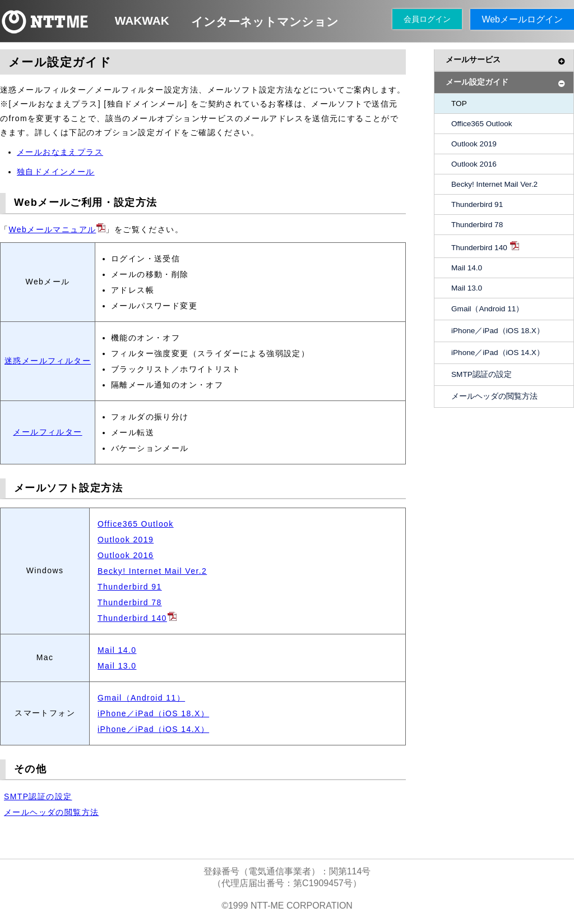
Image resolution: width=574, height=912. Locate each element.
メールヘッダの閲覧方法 (51, 812)
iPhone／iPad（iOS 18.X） (153, 713)
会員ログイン (427, 19)
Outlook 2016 (126, 555)
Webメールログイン (522, 19)
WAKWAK (142, 20)
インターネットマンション (265, 21)
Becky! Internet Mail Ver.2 (152, 570)
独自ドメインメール (56, 171)
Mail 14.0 (117, 650)
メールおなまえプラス (60, 152)
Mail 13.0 (117, 665)
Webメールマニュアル (56, 229)
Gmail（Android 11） (141, 697)
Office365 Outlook (136, 523)
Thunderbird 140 (137, 618)
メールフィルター (47, 431)
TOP (459, 103)
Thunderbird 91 (130, 586)
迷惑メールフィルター (47, 360)
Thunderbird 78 (130, 602)
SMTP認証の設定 (38, 796)
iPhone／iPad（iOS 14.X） (153, 729)
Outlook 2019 (126, 539)
